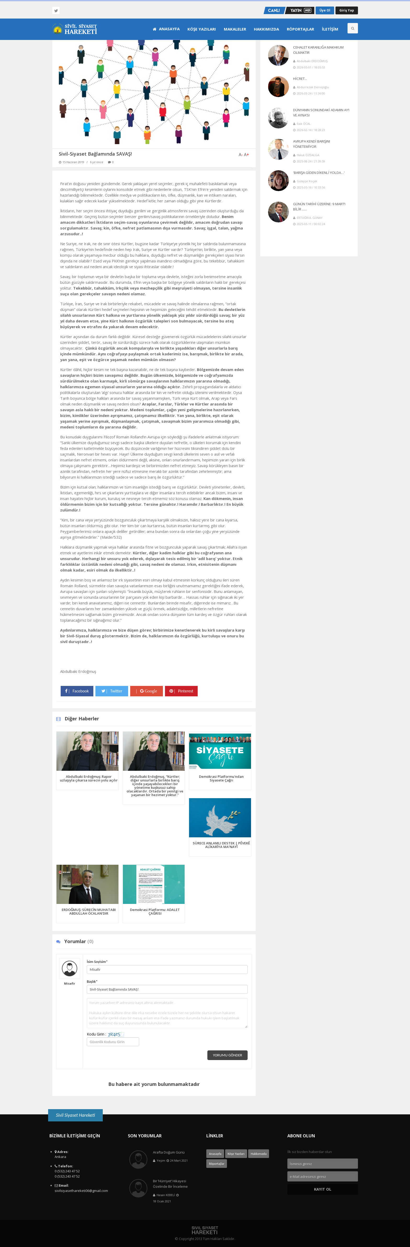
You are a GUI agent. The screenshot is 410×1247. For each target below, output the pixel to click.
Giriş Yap (346, 10)
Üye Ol (325, 10)
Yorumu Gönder (227, 1055)
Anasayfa (166, 28)
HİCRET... (300, 78)
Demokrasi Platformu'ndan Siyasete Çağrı (221, 778)
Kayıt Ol (322, 1189)
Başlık (92, 981)
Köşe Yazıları (201, 29)
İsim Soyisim (97, 961)
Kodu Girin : (105, 1034)
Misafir (69, 983)
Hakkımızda (266, 29)
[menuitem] (166, 29)
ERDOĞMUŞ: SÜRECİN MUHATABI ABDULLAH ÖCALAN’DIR (89, 911)
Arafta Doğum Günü (169, 1152)
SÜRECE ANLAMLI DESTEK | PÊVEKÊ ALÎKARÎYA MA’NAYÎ (221, 845)
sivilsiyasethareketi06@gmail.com (81, 1190)
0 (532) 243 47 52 (67, 1171)
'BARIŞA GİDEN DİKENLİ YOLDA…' (319, 172)
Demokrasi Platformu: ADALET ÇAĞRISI (155, 911)
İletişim (330, 29)
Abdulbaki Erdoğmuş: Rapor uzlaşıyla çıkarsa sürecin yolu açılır (89, 778)
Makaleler (235, 29)
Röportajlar (300, 29)
